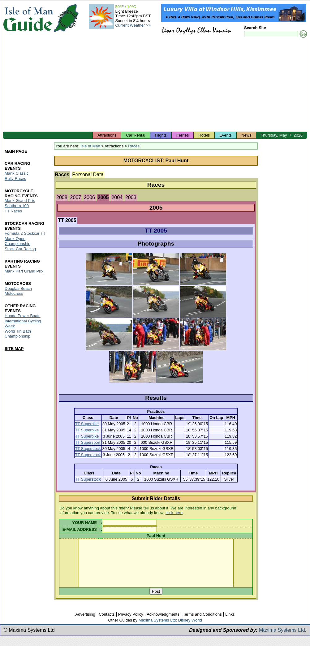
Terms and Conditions (202, 623)
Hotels (204, 135)
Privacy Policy (130, 623)
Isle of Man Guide (28, 18)
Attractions (106, 135)
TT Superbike (87, 423)
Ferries (182, 135)
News (246, 135)
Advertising (85, 623)
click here (174, 512)
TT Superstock (88, 448)
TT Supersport (88, 442)
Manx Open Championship (17, 241)
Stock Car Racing (20, 249)
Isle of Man (90, 146)
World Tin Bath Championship (18, 333)
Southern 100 (17, 206)
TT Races (13, 211)
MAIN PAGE (16, 151)
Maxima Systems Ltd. (282, 639)
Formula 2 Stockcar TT (25, 233)
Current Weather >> (133, 25)
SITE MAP (14, 348)
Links (230, 623)
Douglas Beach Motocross (18, 291)
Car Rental (135, 135)
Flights (161, 135)
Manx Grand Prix (20, 201)
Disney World (190, 629)
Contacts (106, 623)
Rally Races (15, 178)
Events (225, 135)
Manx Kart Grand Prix (24, 271)
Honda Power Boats (23, 315)
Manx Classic (16, 173)
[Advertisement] (155, 85)
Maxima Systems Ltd (157, 629)
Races (134, 146)
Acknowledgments (163, 623)
